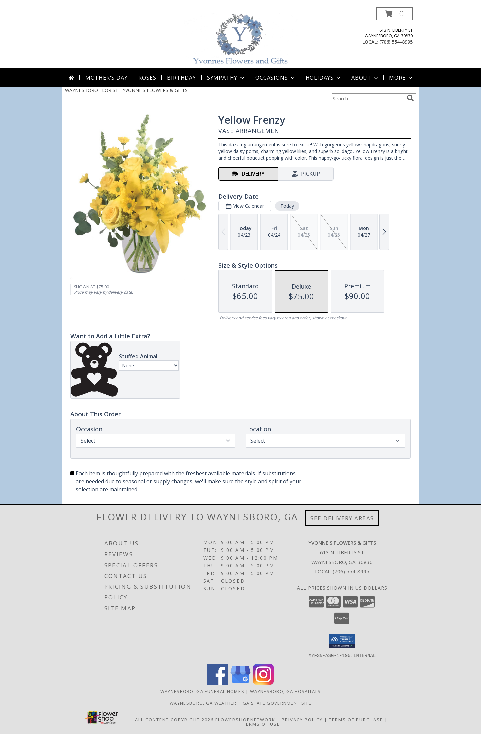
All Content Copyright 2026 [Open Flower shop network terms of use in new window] (174, 719)
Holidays (324, 77)
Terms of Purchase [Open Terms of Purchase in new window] (356, 719)
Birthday (181, 77)
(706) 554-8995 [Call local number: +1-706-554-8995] (396, 42)
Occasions (275, 77)
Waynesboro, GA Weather (203, 703)
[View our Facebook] (217, 683)
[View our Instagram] (263, 683)
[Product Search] (368, 98)
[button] (394, 13)
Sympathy (226, 77)
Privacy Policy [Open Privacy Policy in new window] (302, 719)
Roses (147, 77)
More (401, 77)
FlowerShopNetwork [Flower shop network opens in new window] (245, 719)
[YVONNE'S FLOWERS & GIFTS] (241, 38)
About (365, 77)
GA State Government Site (277, 703)
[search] (410, 98)
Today (287, 206)
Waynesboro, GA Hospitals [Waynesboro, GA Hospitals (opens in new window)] (285, 691)
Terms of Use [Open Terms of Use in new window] (261, 724)
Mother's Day (106, 77)
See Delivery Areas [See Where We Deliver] (342, 518)
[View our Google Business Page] (240, 683)
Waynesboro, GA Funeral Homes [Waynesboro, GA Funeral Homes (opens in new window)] (202, 691)
